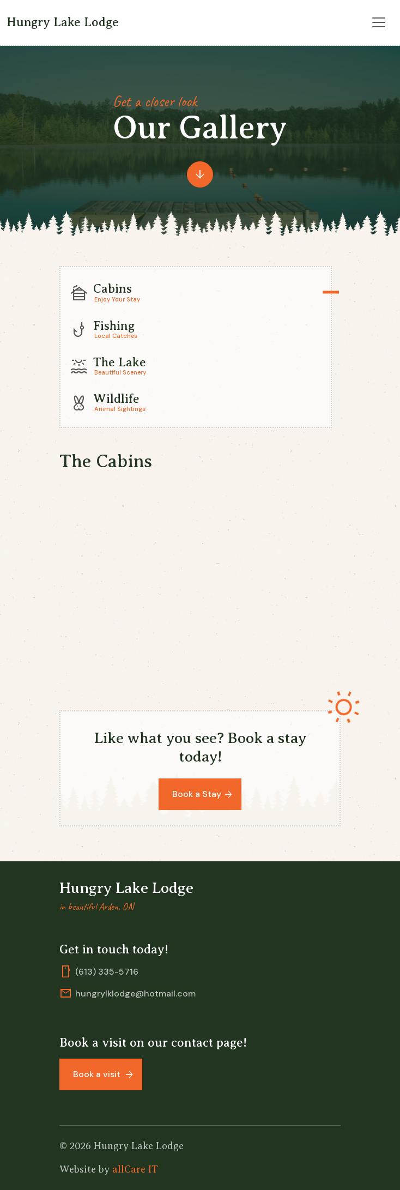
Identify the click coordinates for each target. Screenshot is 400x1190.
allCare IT (135, 1169)
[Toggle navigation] (378, 22)
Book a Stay (196, 794)
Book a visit (98, 1074)
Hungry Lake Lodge (63, 22)
